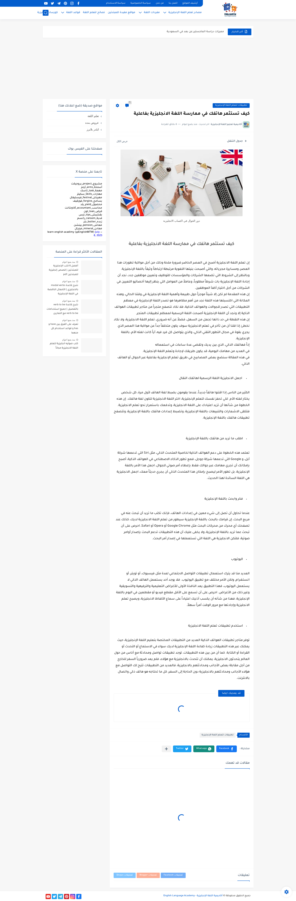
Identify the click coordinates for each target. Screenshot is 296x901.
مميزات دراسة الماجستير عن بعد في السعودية (195, 33)
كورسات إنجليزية (47, 12)
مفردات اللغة (152, 12)
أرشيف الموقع (190, 3)
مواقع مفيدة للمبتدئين (121, 12)
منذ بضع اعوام (68, 262)
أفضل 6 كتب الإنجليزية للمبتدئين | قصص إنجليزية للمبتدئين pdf (63, 270)
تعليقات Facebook (173, 875)
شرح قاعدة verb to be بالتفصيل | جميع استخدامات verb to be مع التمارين (62, 309)
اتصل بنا (173, 3)
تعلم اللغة (93, 116)
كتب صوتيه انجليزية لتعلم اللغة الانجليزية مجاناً (64, 345)
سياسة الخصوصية (140, 3)
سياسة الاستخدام (115, 3)
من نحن (160, 3)
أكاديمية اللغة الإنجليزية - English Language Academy (193, 895)
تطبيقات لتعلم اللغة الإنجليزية (231, 105)
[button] (226, 749)
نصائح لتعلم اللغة (94, 12)
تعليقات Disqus (124, 875)
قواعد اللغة (73, 12)
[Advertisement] (148, 68)
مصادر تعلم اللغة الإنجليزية (185, 12)
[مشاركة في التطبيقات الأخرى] (166, 749)
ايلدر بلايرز (93, 129)
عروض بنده (92, 122)
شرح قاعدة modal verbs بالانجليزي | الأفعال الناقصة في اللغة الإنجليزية (63, 289)
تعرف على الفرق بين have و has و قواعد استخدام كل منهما (63, 328)
